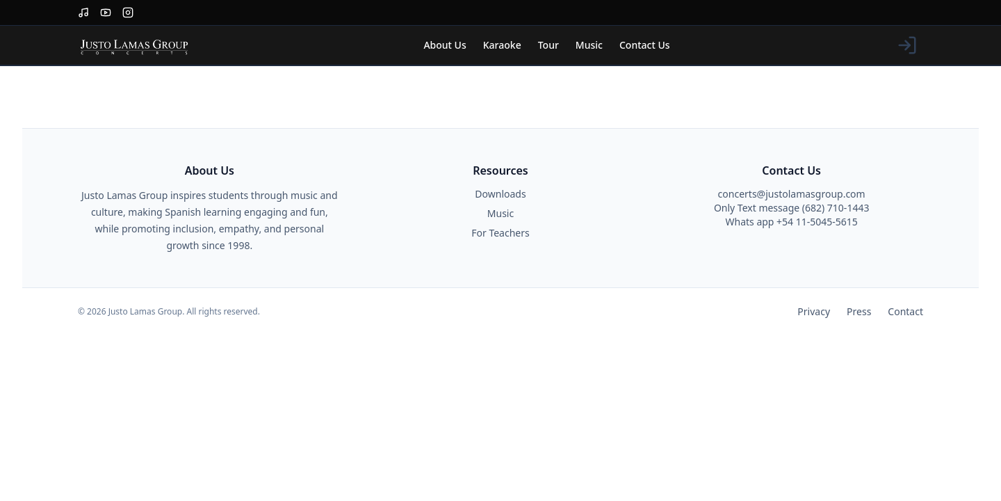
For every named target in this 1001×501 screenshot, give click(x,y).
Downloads (500, 193)
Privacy (813, 311)
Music (589, 44)
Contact (905, 311)
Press (859, 311)
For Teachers (500, 232)
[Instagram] (127, 12)
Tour (548, 44)
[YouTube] (105, 12)
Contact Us (644, 44)
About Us (444, 44)
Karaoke (502, 44)
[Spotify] (83, 12)
